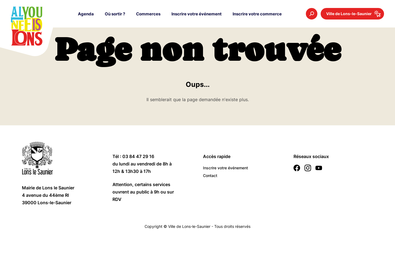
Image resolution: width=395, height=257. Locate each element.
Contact (210, 175)
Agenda (86, 13)
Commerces (148, 13)
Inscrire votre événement (196, 13)
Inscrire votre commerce (257, 13)
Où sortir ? (115, 13)
